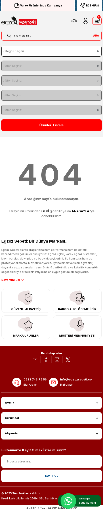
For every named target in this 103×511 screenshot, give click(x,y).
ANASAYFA (80, 211)
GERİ (45, 211)
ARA (96, 35)
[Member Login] (85, 21)
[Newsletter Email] (51, 461)
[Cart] (97, 21)
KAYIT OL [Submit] (51, 475)
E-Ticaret (43, 508)
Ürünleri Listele (51, 125)
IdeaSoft (31, 508)
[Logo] (19, 21)
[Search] (51, 36)
